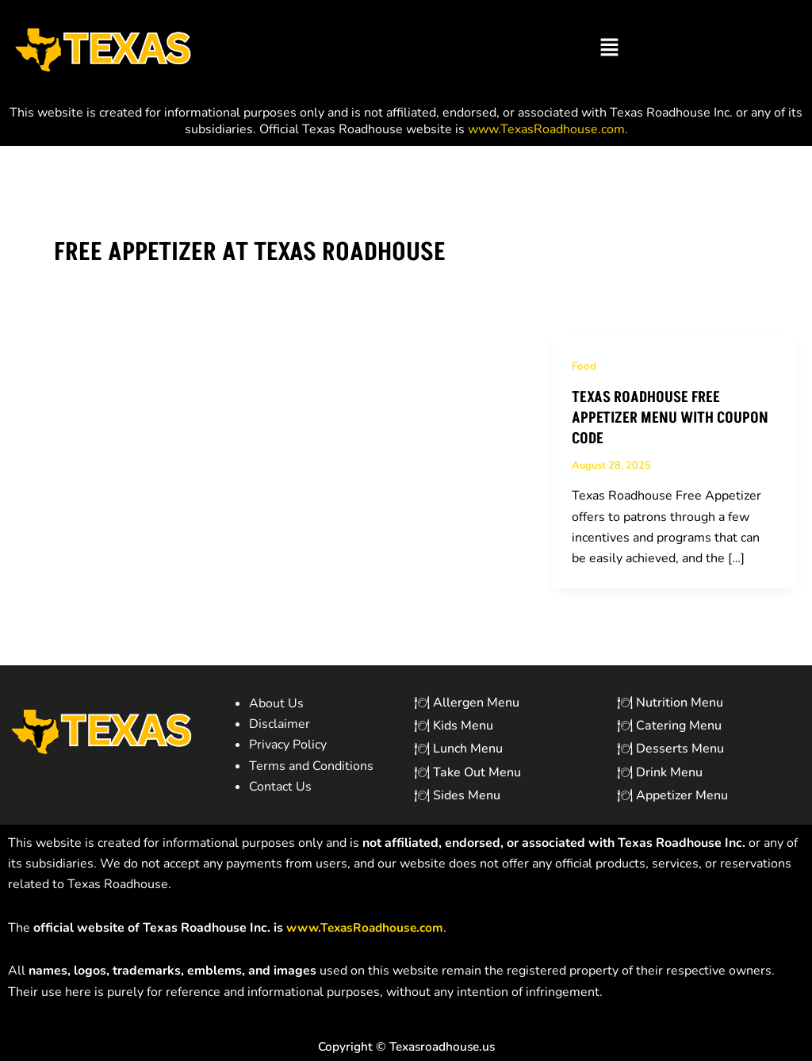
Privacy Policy (288, 744)
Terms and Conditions (311, 766)
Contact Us (280, 786)
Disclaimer (279, 724)
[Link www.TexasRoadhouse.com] (368, 928)
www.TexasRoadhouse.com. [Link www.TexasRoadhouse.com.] (548, 129)
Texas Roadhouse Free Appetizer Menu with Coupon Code (672, 418)
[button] (609, 48)
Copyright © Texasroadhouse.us (406, 1046)
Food (584, 365)
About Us (276, 703)
